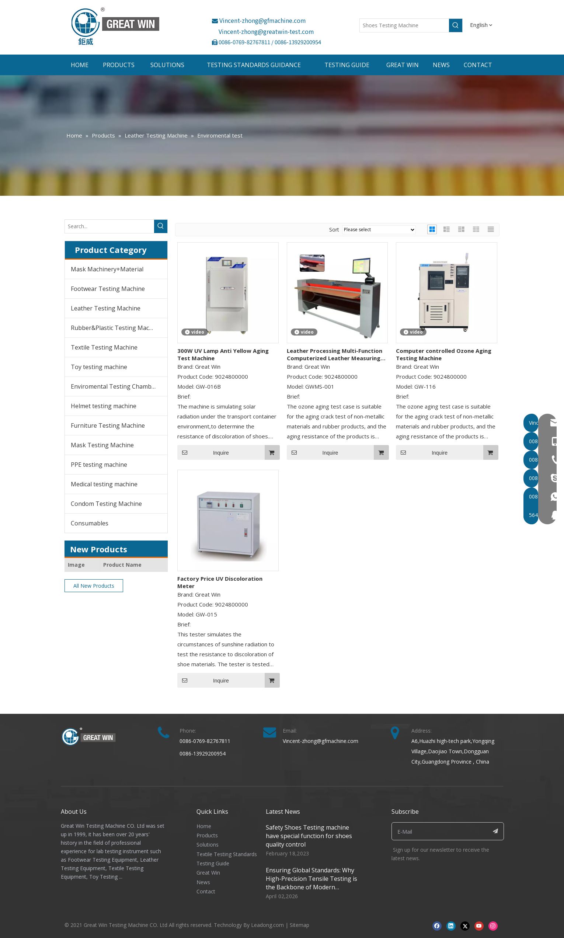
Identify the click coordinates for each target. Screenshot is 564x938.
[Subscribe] (496, 831)
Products (207, 835)
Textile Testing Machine (104, 347)
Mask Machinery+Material (107, 269)
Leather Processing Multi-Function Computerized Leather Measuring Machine (334, 354)
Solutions (207, 844)
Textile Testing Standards (226, 854)
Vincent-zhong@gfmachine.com (259, 20)
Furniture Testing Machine (108, 425)
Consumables (89, 523)
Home (203, 826)
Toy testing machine (99, 367)
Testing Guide (212, 863)
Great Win (208, 872)
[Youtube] (479, 926)
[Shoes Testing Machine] (404, 25)
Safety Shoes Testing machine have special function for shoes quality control (309, 835)
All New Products (93, 585)
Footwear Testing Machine (108, 289)
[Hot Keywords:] (455, 25)
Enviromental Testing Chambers (115, 386)
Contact (205, 891)
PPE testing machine (99, 465)
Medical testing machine (104, 484)
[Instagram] (493, 926)
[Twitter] (465, 926)
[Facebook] (437, 926)
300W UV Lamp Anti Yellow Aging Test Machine (223, 354)
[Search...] (109, 226)
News (203, 882)
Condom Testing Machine (106, 504)
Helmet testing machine (103, 406)
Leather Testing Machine (105, 308)
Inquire (203, 452)
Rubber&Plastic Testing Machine (116, 328)
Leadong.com (267, 924)
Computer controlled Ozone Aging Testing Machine (443, 354)
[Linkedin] (451, 926)
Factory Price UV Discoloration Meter (219, 582)
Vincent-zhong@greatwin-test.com (266, 31)
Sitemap (299, 924)
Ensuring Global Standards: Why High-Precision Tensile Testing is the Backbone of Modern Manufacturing (311, 883)
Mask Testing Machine (102, 445)
